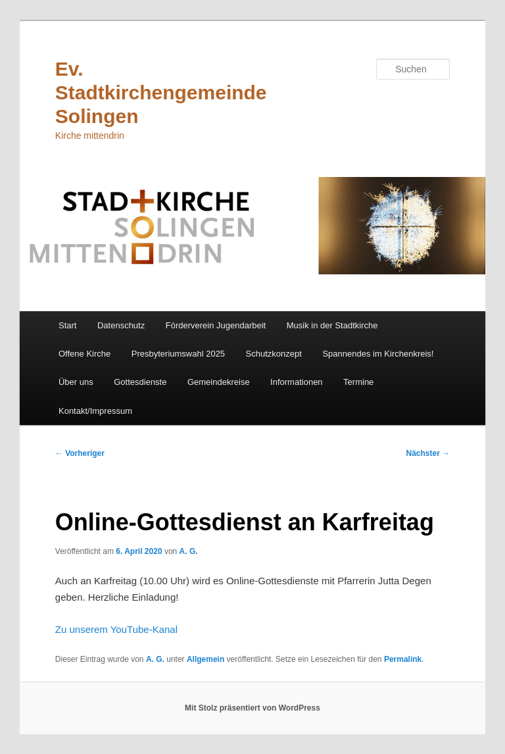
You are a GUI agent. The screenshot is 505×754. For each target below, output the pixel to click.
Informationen (296, 382)
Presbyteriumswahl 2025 (178, 354)
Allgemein (205, 659)
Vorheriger (80, 453)
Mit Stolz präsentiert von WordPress (252, 708)
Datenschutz (121, 325)
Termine (358, 382)
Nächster (428, 453)
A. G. (189, 551)
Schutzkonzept (274, 354)
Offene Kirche (84, 354)
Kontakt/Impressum (95, 411)
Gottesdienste (140, 382)
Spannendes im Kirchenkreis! (377, 354)
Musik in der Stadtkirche (332, 325)
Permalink (402, 659)
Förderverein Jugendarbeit (216, 325)
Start (67, 325)
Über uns (76, 382)
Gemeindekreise (218, 382)
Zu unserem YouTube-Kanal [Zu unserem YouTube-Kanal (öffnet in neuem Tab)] (116, 629)
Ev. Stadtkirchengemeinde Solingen (161, 92)
